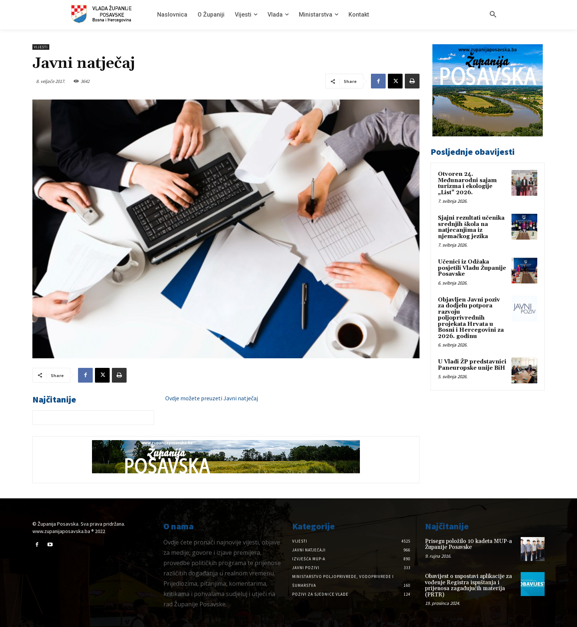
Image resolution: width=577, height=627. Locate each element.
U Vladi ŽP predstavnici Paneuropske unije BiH (472, 365)
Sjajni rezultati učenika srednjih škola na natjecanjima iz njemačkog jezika (471, 227)
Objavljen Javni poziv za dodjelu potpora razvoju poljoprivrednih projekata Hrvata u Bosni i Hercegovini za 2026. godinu (471, 318)
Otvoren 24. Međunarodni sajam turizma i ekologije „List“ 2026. (467, 183)
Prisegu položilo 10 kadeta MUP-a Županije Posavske (468, 544)
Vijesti (40, 47)
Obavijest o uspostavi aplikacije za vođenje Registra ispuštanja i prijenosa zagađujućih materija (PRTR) (468, 585)
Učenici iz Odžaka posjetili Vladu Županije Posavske (472, 268)
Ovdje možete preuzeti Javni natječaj (211, 398)
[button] (493, 14)
